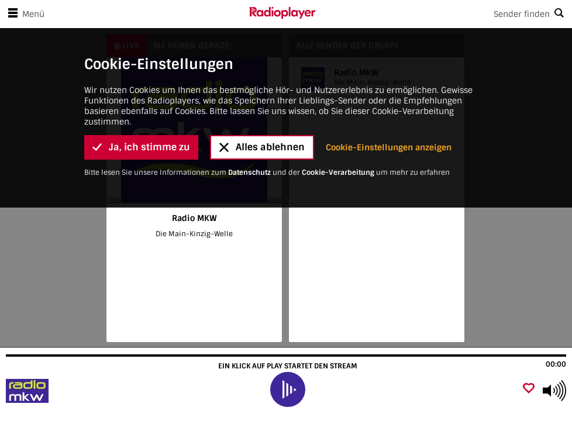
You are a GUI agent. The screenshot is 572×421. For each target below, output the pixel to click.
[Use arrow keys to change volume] (554, 390)
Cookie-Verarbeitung (338, 172)
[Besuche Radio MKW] (71, 390)
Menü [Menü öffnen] (24, 14)
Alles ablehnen (262, 147)
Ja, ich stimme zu (141, 147)
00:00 (556, 364)
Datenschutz (249, 172)
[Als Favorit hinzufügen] (528, 389)
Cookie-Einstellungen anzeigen (389, 147)
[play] (287, 389)
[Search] (443, 14)
